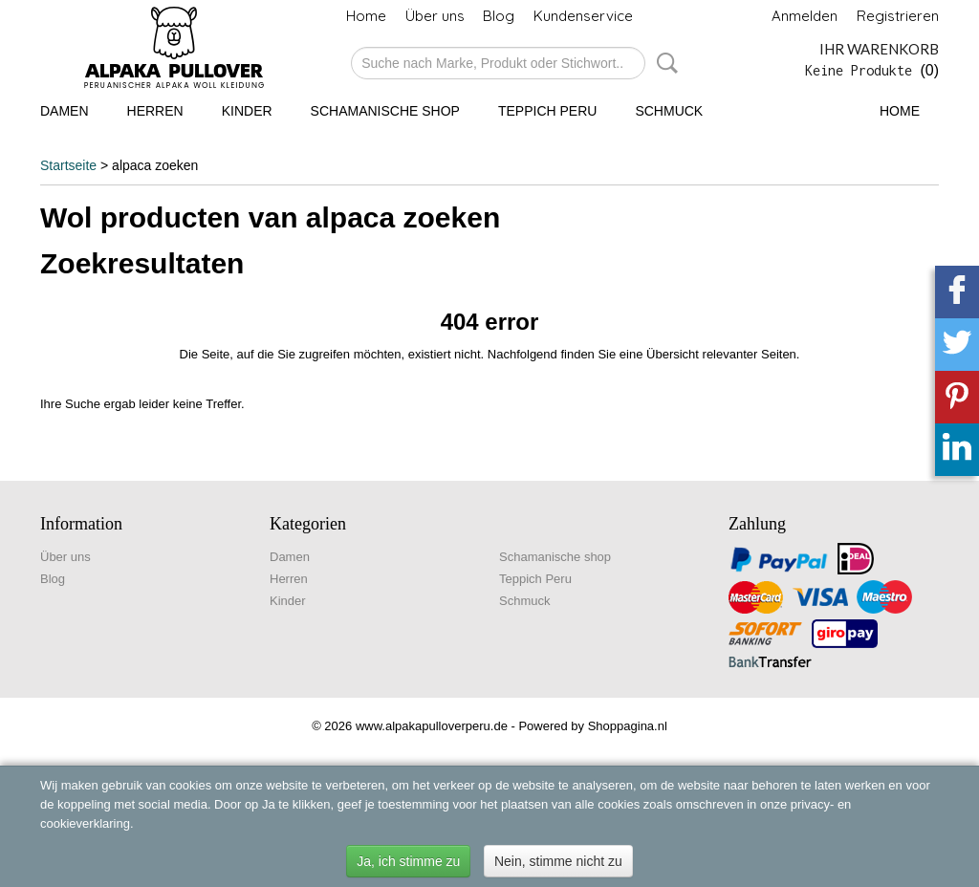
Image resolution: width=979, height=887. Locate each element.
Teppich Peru (547, 111)
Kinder (247, 111)
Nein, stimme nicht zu (558, 861)
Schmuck (669, 111)
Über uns (435, 16)
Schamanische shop (385, 111)
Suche (663, 63)
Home (366, 16)
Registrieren (898, 16)
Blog (498, 16)
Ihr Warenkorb (879, 48)
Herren (155, 111)
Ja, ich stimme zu (408, 861)
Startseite (68, 165)
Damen (64, 111)
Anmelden (805, 16)
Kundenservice (583, 16)
